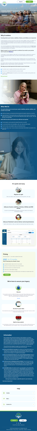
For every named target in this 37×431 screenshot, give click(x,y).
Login (29, 1)
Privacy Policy (15, 429)
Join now (7, 274)
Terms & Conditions (9, 429)
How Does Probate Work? (7, 381)
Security (7, 129)
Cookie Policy (21, 429)
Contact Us (26, 429)
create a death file (29, 344)
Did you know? (4, 76)
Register (20, 1)
